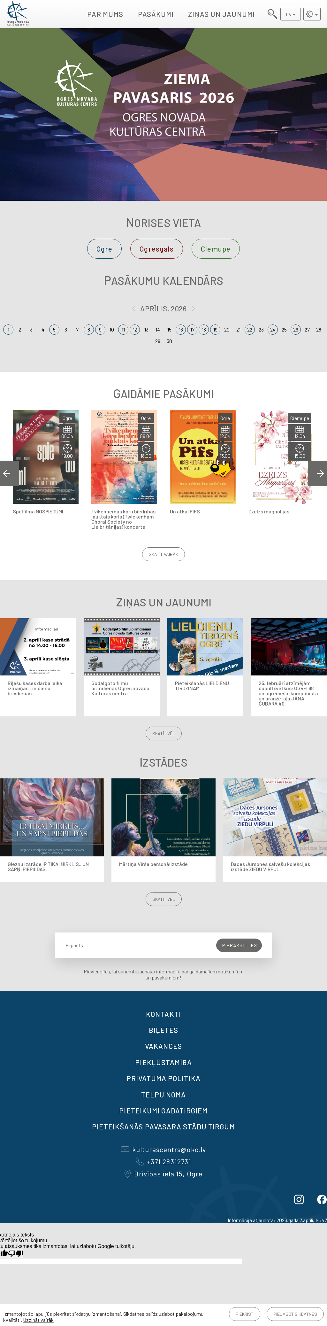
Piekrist (245, 1314)
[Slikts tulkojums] (15, 1253)
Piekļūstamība (163, 1062)
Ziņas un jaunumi (221, 14)
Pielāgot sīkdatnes (295, 1314)
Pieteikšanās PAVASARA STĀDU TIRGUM (163, 1126)
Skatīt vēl (163, 733)
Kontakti (163, 1014)
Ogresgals (157, 249)
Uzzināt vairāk (38, 1320)
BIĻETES (164, 1030)
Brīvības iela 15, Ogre (163, 1173)
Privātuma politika (163, 1078)
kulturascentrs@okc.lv (163, 1149)
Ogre (104, 249)
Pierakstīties (239, 945)
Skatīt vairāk (163, 554)
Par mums (105, 14)
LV (289, 14)
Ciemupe (216, 249)
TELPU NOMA (163, 1094)
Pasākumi (156, 14)
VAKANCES (163, 1046)
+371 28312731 (163, 1161)
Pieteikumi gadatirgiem (163, 1110)
